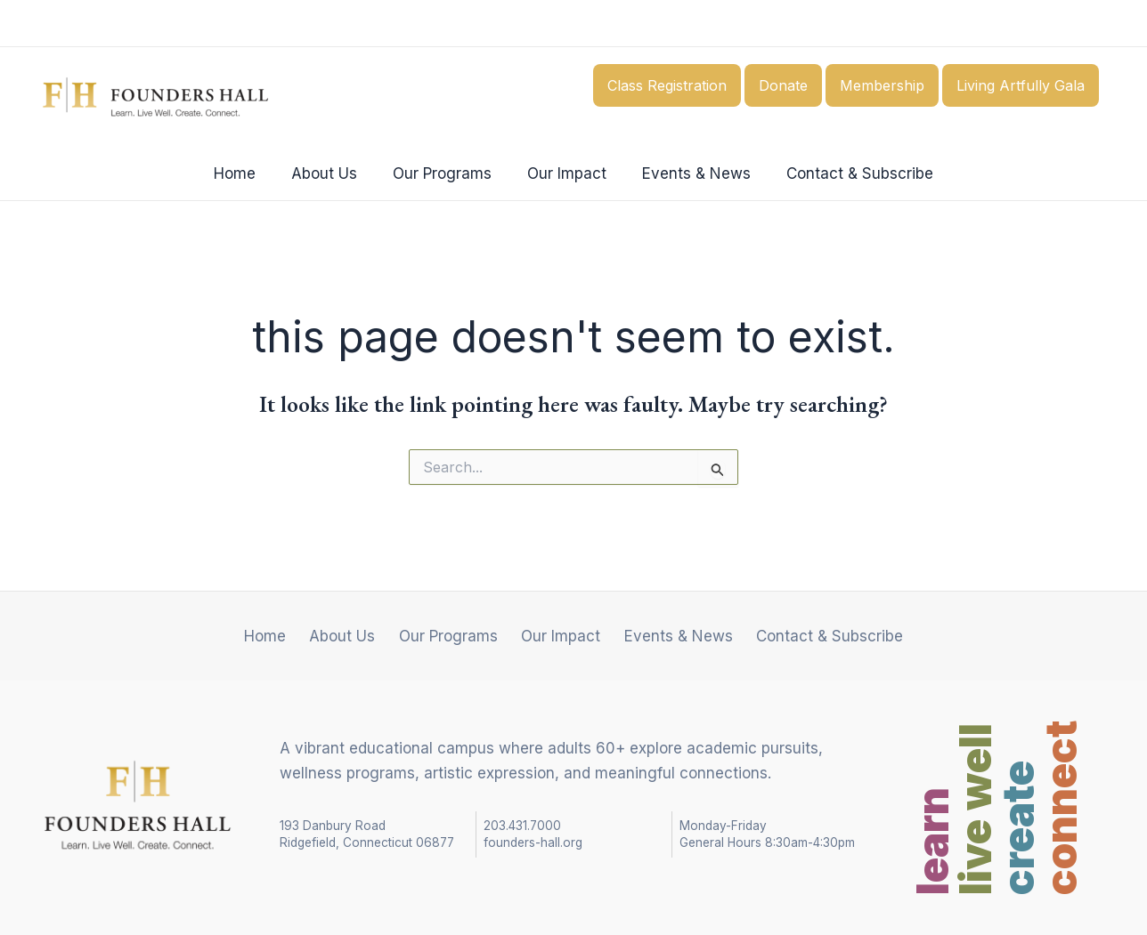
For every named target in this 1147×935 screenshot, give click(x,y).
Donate (783, 85)
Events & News (688, 173)
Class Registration (667, 85)
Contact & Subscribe (846, 173)
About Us (332, 173)
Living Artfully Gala (1020, 85)
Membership (882, 85)
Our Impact (564, 173)
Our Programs (444, 173)
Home (248, 173)
